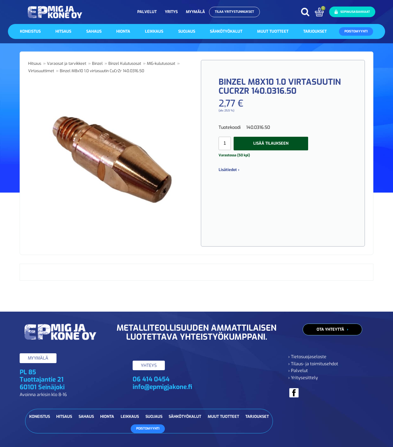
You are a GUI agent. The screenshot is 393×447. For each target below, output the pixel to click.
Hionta (123, 31)
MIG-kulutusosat (161, 63)
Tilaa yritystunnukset (234, 12)
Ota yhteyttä (330, 329)
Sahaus (94, 31)
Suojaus (186, 31)
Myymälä (195, 11)
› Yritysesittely (303, 378)
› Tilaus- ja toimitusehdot (313, 364)
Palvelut (147, 11)
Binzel (97, 63)
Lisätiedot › (229, 169)
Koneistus (30, 31)
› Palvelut (298, 370)
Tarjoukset (315, 31)
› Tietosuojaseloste (307, 357)
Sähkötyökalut (226, 31)
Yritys (171, 11)
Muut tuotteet (272, 31)
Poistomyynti (356, 31)
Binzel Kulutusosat (124, 63)
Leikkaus (154, 31)
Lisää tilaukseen (270, 143)
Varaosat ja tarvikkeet (66, 63)
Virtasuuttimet (41, 71)
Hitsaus (63, 31)
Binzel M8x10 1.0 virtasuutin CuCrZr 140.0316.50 (102, 71)
